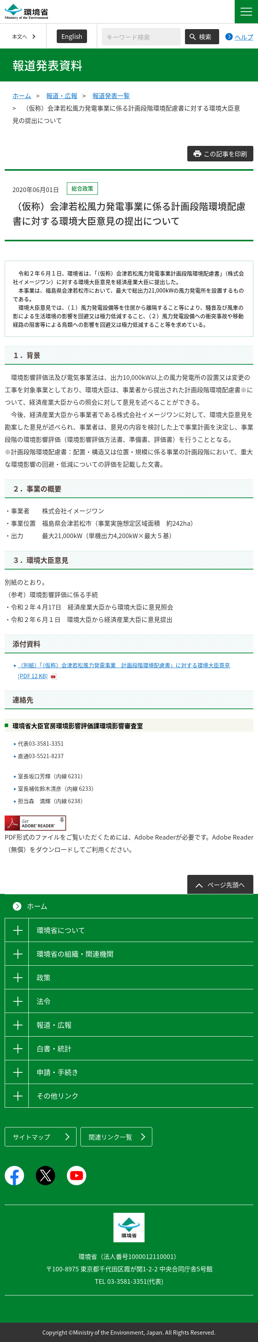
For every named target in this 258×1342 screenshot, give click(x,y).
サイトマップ (31, 1136)
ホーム (21, 95)
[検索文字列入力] (141, 36)
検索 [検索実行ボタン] (205, 36)
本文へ (19, 36)
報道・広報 (61, 95)
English (71, 36)
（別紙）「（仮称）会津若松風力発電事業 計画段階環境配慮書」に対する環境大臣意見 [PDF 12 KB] (124, 670)
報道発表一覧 (111, 95)
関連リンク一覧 (110, 1136)
